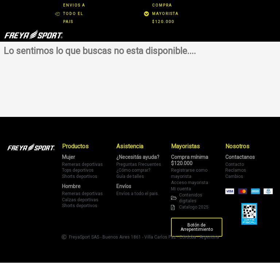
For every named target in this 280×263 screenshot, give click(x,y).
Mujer (68, 157)
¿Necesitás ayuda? (137, 157)
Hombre (71, 186)
